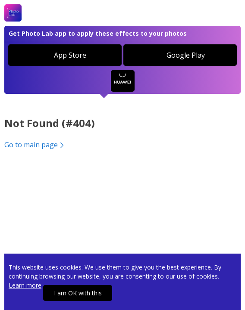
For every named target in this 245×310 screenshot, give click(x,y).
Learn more (25, 285)
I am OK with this (78, 293)
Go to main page (35, 144)
